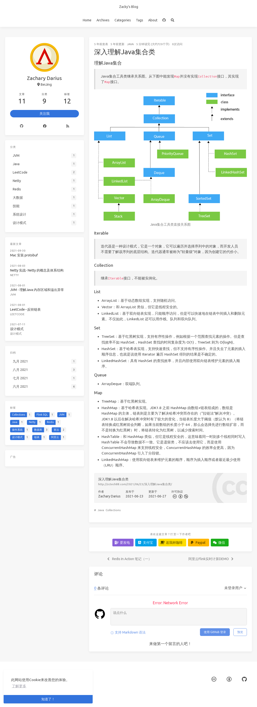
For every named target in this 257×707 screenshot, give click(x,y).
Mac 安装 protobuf (24, 255)
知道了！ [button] (48, 699)
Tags (139, 20)
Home (87, 20)
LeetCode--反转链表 (25, 309)
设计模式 (17, 329)
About (152, 20)
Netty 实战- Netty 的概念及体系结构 (37, 270)
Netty (14, 275)
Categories (123, 20)
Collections (113, 510)
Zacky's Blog (128, 7)
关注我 (44, 113)
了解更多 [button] (19, 686)
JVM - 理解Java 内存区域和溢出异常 (37, 290)
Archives (102, 20)
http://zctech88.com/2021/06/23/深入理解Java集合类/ (135, 484)
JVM (13, 294)
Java (130, 44)
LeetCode (17, 314)
